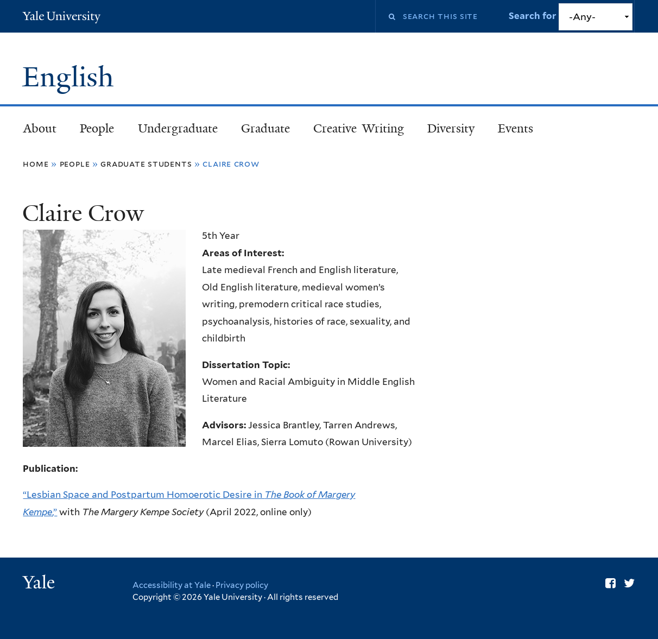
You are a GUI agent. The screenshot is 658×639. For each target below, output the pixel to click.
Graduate (265, 128)
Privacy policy (242, 585)
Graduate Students (146, 164)
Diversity (450, 128)
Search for (534, 15)
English (71, 77)
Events (515, 128)
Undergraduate (178, 128)
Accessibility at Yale (171, 585)
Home (35, 164)
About (39, 128)
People (97, 128)
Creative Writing (358, 128)
